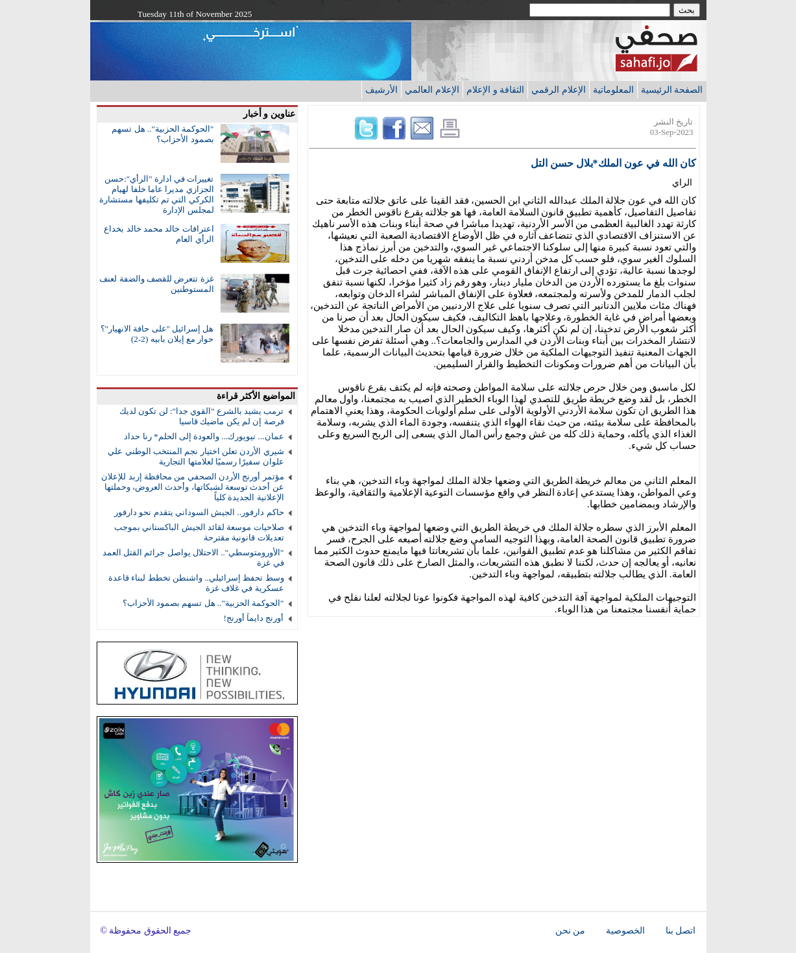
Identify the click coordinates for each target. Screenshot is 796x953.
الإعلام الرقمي (558, 89)
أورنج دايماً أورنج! (254, 618)
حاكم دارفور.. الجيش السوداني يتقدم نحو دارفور (198, 512)
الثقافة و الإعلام (495, 89)
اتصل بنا (680, 930)
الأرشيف (381, 89)
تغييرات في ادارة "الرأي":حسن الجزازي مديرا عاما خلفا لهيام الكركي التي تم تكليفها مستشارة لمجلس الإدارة (156, 194)
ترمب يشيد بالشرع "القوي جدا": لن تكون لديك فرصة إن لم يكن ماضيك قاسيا (201, 416)
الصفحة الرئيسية (672, 89)
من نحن (570, 930)
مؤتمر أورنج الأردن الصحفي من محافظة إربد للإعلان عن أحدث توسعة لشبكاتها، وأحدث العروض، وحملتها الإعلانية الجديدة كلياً (192, 487)
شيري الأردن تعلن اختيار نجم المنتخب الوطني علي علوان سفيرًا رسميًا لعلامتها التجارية (195, 456)
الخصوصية (625, 930)
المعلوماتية (613, 89)
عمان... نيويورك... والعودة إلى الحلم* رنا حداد (203, 436)
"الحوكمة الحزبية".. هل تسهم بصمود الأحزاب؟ (162, 134)
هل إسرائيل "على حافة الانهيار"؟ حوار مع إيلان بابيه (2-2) (157, 334)
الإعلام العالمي (432, 89)
